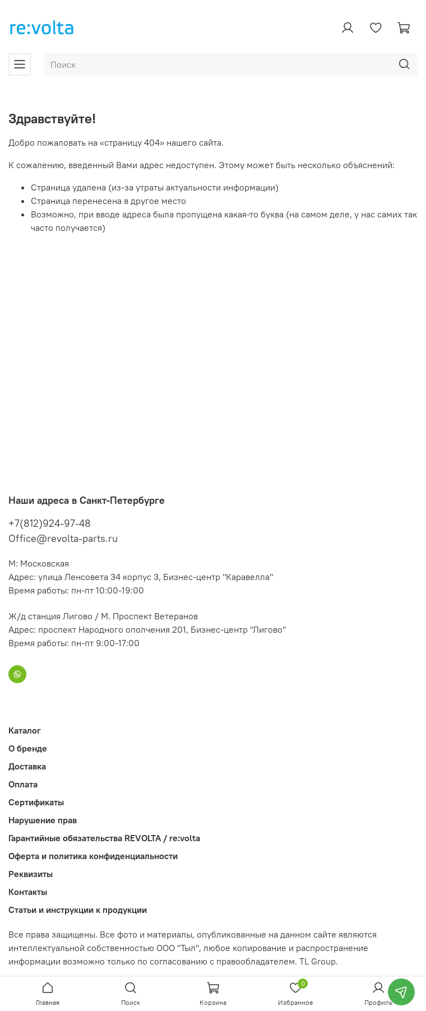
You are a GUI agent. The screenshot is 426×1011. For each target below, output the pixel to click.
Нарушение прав (42, 820)
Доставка (27, 766)
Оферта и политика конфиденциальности (93, 855)
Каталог (24, 730)
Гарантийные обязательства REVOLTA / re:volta (104, 837)
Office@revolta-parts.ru (63, 538)
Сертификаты (36, 802)
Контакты (27, 891)
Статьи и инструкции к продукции (77, 909)
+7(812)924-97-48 (49, 523)
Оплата (23, 784)
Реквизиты (30, 873)
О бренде (27, 748)
